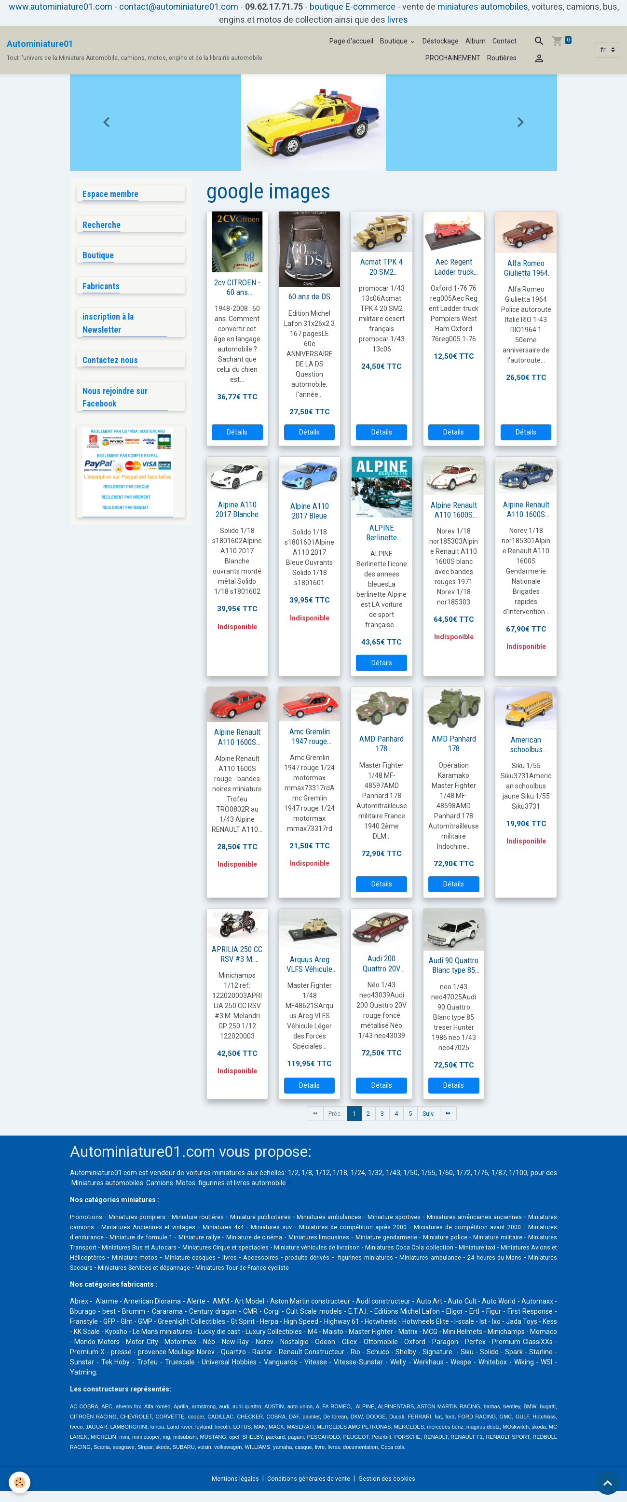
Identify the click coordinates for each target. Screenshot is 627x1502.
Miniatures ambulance (228, 1268)
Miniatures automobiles (107, 1184)
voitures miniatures (215, 1174)
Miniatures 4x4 (308, 1228)
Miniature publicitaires (290, 1217)
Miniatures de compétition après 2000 (449, 1228)
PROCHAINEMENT (452, 58)
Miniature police (139, 1248)
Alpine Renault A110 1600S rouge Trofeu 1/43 (237, 736)
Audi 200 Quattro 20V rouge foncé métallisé (382, 963)
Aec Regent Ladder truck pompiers (454, 266)
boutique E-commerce (352, 6)
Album (475, 41)
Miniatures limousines (485, 1238)
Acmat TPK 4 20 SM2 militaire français (381, 266)
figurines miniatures (156, 1268)
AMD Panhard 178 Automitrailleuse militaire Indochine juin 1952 (453, 743)
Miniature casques (456, 1258)
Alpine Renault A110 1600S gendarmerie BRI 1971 (526, 509)
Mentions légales (229, 1489)
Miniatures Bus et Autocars (340, 1248)
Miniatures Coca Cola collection (151, 1258)
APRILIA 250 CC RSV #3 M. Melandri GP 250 (237, 954)
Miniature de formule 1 (274, 1238)
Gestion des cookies (394, 1489)
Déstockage (441, 41)
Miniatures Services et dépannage (450, 1268)
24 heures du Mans (297, 1268)
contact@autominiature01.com (178, 6)
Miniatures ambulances (370, 1217)
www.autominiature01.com (60, 6)
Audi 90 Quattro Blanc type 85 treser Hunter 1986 (453, 965)
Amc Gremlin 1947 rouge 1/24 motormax (309, 736)
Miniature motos (394, 1258)
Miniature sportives (445, 1217)
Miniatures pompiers (146, 1217)
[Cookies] (20, 1482)
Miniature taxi (228, 1258)
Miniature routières (217, 1217)
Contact (504, 41)
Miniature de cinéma (410, 1238)
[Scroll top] (608, 1483)
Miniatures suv (360, 1228)
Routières (502, 58)
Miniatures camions (138, 1228)
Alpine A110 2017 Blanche (237, 509)
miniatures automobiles (482, 6)
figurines (211, 1184)
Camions (159, 1184)
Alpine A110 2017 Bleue (309, 510)
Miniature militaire (196, 1248)
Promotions (88, 1217)
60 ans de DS (309, 296)
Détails (237, 432)
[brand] (134, 50)
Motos (185, 1184)
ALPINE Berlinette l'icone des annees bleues (381, 532)
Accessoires (533, 1258)
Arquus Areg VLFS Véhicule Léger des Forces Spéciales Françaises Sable (309, 964)
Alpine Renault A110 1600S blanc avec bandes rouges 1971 (453, 509)
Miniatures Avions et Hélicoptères (309, 1258)
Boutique (394, 41)
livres (397, 19)
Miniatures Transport (261, 1248)
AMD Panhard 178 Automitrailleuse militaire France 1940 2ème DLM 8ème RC (381, 743)
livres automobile (260, 1184)
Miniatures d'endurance (191, 1238)
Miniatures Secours (363, 1268)
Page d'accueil (351, 41)
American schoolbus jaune (526, 744)
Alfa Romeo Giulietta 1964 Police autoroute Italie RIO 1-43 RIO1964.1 (526, 268)
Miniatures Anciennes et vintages (227, 1228)
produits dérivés (94, 1268)
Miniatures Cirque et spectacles (435, 1248)
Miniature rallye (344, 1238)
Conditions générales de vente (309, 1489)
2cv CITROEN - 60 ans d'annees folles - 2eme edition (237, 287)
